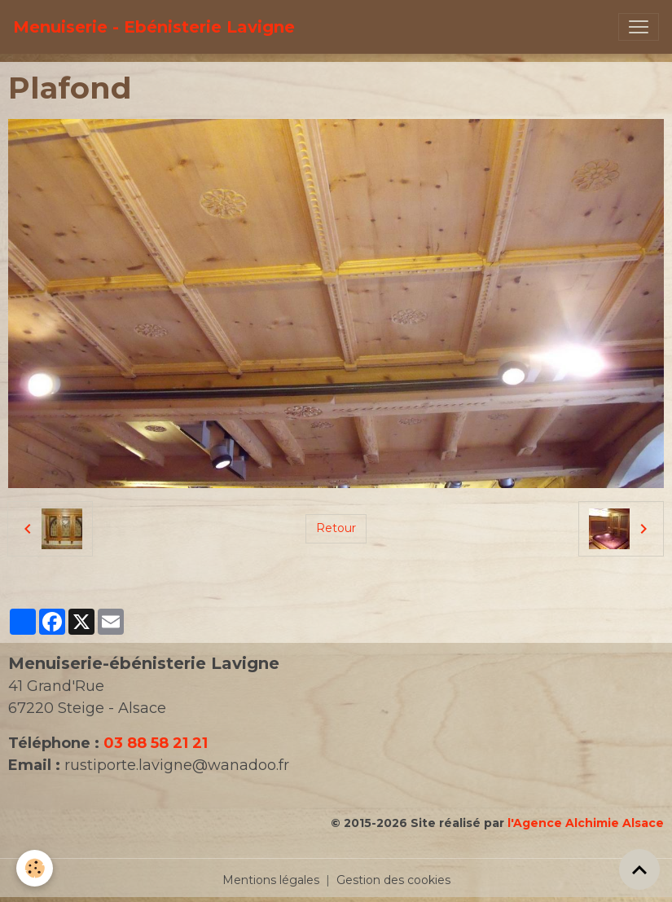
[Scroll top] (639, 869)
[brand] (154, 27)
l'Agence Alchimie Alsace (585, 823)
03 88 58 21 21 (155, 743)
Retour (336, 528)
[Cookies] (34, 868)
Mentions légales (270, 880)
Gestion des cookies (393, 880)
